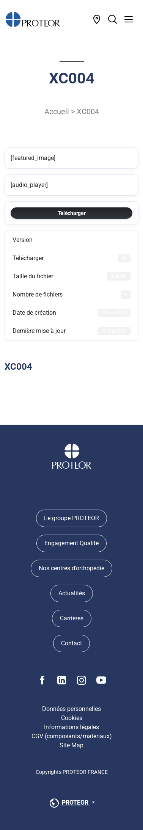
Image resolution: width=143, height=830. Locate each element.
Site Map (71, 745)
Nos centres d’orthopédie (71, 568)
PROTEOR (69, 803)
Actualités (71, 593)
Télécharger (72, 213)
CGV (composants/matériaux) (71, 736)
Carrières (71, 618)
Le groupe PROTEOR (71, 518)
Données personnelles (71, 708)
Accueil (56, 111)
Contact (71, 643)
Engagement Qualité (71, 543)
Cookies (71, 718)
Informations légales (71, 727)
